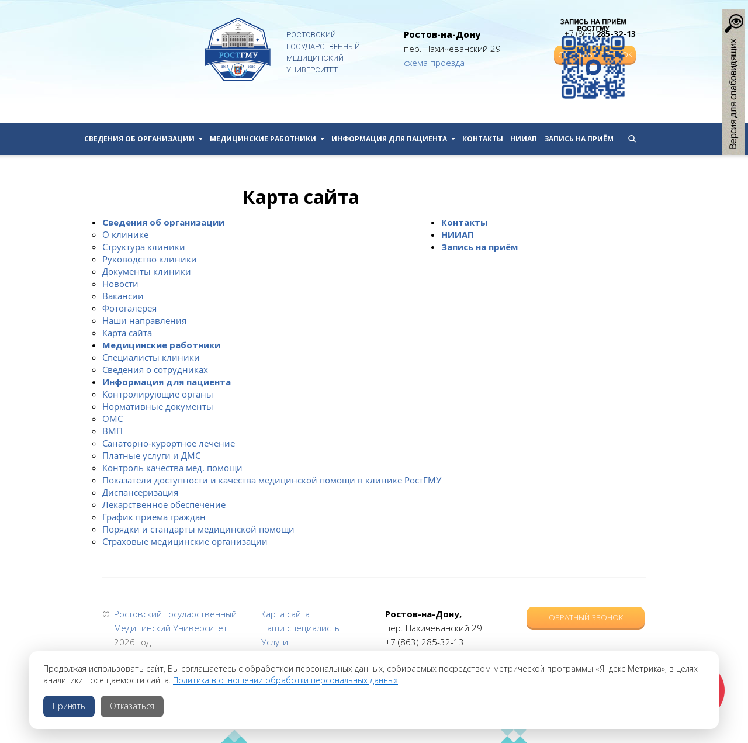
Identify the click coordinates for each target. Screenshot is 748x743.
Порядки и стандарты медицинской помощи (198, 529)
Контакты (482, 139)
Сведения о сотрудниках (155, 369)
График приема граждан (154, 517)
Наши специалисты (301, 628)
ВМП (112, 431)
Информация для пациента (393, 139)
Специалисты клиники (151, 357)
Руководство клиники (149, 259)
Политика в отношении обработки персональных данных (285, 680)
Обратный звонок (586, 617)
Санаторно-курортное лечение (168, 443)
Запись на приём (579, 139)
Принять (69, 705)
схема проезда (434, 62)
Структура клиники (143, 247)
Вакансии (123, 296)
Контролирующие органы (157, 394)
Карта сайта (127, 332)
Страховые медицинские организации (185, 541)
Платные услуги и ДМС (151, 455)
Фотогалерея (129, 308)
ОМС (112, 418)
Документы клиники (146, 271)
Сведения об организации (143, 139)
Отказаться (132, 705)
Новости (120, 283)
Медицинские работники (267, 139)
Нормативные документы (157, 406)
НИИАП (523, 139)
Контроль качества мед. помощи (172, 468)
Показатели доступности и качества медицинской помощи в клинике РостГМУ (271, 480)
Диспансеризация (140, 492)
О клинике (125, 234)
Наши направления (144, 320)
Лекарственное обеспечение (164, 504)
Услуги (274, 642)
